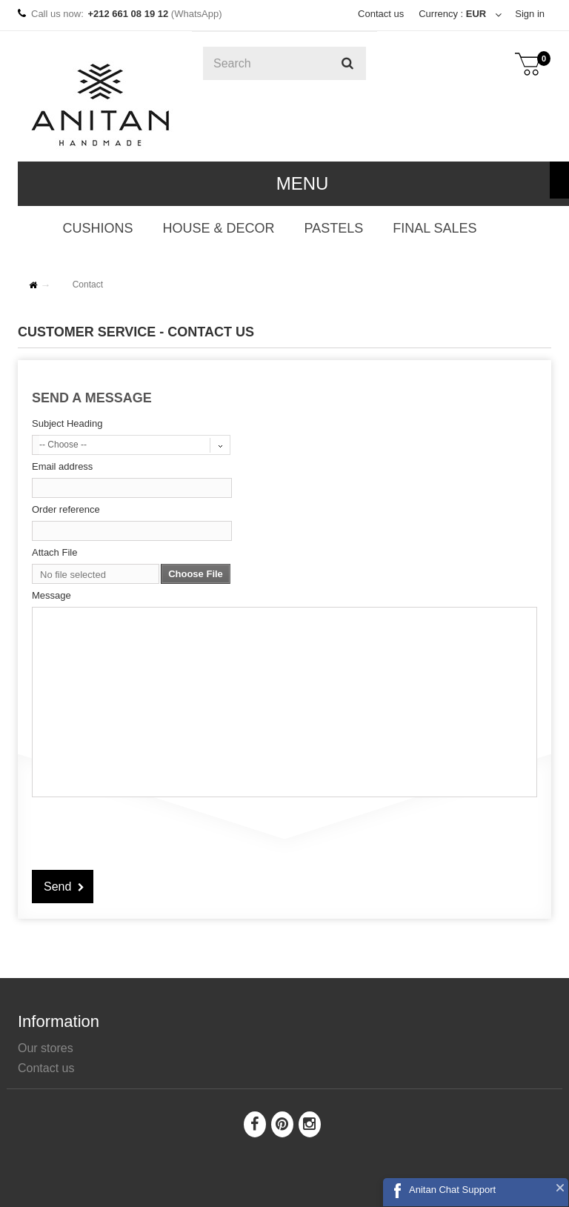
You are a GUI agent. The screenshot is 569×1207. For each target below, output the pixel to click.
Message (51, 595)
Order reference (66, 509)
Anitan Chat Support (452, 1189)
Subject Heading (67, 423)
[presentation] (144, 831)
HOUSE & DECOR (218, 228)
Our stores (45, 1048)
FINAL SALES (434, 228)
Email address (62, 466)
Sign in (530, 13)
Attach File (54, 552)
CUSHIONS (97, 228)
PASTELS (333, 228)
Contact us (381, 13)
